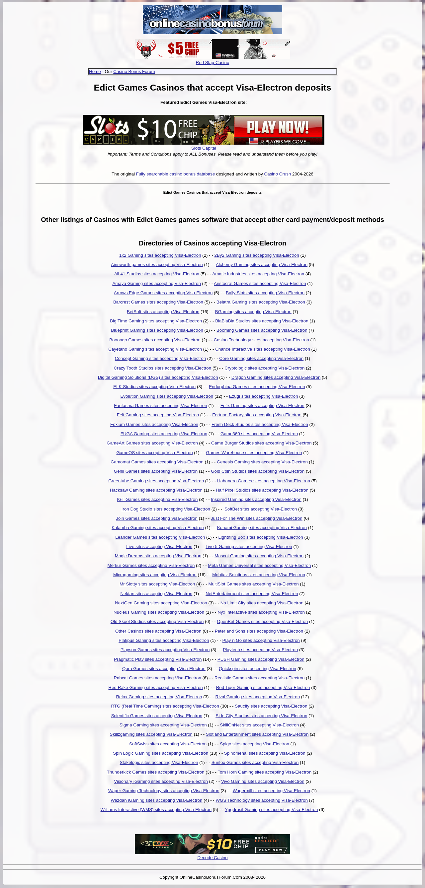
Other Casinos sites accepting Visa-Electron (158, 631)
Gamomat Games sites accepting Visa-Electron (157, 461)
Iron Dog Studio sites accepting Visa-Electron (166, 509)
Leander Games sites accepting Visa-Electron (160, 537)
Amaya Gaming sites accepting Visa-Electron (156, 283)
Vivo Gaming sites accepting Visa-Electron (262, 781)
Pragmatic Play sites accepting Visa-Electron (158, 659)
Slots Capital (203, 148)
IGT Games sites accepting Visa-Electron (157, 499)
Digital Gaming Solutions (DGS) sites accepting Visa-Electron (158, 377)
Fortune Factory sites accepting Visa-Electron (256, 414)
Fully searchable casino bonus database (175, 173)
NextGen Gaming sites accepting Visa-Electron (161, 602)
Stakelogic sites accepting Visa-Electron (159, 762)
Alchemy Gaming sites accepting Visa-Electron (261, 264)
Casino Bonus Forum (134, 71)
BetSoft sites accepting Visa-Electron (163, 311)
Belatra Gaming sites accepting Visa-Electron (260, 302)
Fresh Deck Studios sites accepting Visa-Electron (260, 424)
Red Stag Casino (212, 62)
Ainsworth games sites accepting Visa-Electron (157, 264)
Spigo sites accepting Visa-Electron (254, 743)
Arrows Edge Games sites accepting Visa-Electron (163, 292)
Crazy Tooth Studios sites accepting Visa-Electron (163, 368)
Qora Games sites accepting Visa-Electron (164, 668)
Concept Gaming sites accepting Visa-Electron (160, 358)
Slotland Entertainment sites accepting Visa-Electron (257, 734)
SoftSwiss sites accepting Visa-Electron (168, 743)
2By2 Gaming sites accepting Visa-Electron (256, 255)
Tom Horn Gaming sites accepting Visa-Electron (264, 772)
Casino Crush (277, 173)
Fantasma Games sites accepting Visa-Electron (160, 405)
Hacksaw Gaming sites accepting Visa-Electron (156, 490)
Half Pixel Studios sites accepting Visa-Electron (262, 490)
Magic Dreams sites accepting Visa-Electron (158, 555)
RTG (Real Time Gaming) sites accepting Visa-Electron (165, 706)
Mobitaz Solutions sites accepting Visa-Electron (258, 574)
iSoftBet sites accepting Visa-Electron (260, 509)
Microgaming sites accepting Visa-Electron (155, 574)
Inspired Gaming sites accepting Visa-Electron (256, 499)
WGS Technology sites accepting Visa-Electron (261, 800)
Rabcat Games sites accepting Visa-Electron (157, 677)
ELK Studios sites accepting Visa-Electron (154, 386)
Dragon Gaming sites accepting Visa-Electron (276, 377)
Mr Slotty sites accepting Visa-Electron (157, 583)
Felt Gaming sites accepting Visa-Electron (158, 414)
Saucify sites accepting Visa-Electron (271, 706)
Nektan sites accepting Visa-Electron (156, 593)
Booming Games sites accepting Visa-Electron (261, 330)
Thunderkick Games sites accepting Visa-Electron (156, 772)
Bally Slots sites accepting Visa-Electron (265, 292)
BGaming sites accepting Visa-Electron (253, 311)
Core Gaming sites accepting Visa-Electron (261, 358)
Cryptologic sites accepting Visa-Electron (264, 368)
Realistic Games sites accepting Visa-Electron (259, 677)
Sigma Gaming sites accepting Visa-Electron (163, 724)
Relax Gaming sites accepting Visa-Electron (159, 696)
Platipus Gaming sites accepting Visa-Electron (164, 640)
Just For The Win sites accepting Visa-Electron (256, 518)
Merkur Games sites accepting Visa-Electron (151, 565)
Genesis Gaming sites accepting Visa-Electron (262, 461)
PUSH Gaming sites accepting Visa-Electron (260, 659)
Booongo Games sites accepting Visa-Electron (155, 339)
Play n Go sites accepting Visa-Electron (261, 640)
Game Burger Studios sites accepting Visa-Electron (261, 443)
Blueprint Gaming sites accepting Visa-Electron (157, 330)
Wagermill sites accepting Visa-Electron (271, 790)
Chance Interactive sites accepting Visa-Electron (262, 349)
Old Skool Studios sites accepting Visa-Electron (157, 621)
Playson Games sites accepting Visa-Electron (165, 649)
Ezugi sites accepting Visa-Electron (263, 396)
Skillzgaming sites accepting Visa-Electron (151, 734)
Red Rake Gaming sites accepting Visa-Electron (156, 687)
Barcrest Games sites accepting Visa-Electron (158, 302)
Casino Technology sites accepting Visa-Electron (261, 339)
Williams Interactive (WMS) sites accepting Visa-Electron (156, 809)
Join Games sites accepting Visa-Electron (157, 518)
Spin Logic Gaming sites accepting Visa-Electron (160, 753)
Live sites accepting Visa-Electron (159, 546)
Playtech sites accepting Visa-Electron (260, 649)
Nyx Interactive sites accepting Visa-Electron (261, 612)
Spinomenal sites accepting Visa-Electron (264, 753)
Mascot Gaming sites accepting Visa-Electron (258, 555)
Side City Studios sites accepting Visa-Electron (261, 715)
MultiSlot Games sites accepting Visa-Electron (253, 583)
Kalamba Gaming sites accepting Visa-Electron (158, 527)
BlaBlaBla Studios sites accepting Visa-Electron (261, 320)
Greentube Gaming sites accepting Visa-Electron (156, 480)
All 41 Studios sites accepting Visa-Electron (156, 273)
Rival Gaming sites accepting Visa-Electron (257, 696)
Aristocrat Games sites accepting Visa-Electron (260, 283)
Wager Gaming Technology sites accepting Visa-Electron (163, 790)
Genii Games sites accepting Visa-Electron (156, 471)
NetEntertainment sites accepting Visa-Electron (252, 593)
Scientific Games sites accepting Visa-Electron (157, 715)
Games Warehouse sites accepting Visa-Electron (254, 452)
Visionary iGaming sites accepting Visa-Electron (161, 781)
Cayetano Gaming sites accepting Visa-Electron (155, 349)
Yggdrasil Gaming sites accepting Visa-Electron (271, 809)
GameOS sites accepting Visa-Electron (154, 452)
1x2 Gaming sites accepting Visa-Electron (160, 255)
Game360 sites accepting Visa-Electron (259, 433)
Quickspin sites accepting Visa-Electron (257, 668)
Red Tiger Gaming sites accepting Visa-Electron (263, 687)
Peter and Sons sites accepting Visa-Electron (259, 631)
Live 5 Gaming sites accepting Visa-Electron (249, 546)
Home (95, 71)
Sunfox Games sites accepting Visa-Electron (255, 762)
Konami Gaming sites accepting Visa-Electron (262, 527)
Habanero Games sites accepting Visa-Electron (263, 480)
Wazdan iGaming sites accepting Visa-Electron (156, 800)
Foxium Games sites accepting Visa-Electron (154, 424)
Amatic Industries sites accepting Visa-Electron (258, 273)
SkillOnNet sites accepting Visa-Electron (259, 724)
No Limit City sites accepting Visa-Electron (261, 602)
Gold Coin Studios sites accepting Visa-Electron (257, 471)
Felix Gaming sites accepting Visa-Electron (262, 405)
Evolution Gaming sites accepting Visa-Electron (166, 396)
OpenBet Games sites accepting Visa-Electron (262, 621)
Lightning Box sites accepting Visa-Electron (260, 537)
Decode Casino (212, 857)
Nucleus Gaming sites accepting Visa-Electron (159, 612)
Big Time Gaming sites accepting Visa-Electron (156, 320)
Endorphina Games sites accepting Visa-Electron (257, 386)
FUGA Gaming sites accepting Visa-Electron (164, 433)
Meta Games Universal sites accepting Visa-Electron (259, 565)
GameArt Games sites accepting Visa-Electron (152, 443)
